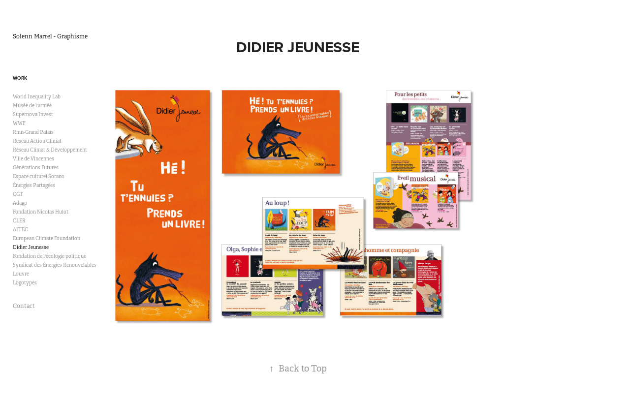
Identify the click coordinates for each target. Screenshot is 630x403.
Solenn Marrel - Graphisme (50, 36)
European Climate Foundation (46, 238)
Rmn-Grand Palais (33, 132)
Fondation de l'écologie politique (49, 256)
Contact (24, 306)
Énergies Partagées (34, 185)
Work (20, 78)
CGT (18, 194)
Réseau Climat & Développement (50, 150)
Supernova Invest (33, 114)
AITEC (20, 229)
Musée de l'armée (32, 105)
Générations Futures (36, 167)
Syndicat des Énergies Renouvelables (54, 265)
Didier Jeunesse (31, 247)
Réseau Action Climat (37, 141)
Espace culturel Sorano (38, 176)
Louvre (21, 274)
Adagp (20, 203)
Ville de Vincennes (33, 158)
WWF (19, 123)
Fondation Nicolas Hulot (40, 212)
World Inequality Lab (37, 96)
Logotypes (25, 282)
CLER (19, 220)
